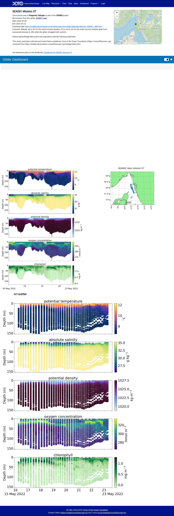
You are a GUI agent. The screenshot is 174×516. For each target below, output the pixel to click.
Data (70, 3)
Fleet (64, 3)
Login (103, 3)
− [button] (117, 16)
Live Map (46, 3)
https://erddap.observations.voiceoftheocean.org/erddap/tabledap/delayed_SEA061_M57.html (63, 26)
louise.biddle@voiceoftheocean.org (112, 513)
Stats (76, 3)
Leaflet (139, 43)
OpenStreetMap (148, 43)
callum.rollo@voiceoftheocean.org (74, 513)
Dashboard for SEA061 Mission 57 (58, 52)
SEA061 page (41, 18)
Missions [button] (55, 3)
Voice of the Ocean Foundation (95, 510)
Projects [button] (94, 3)
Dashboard (84, 3)
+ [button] (117, 13)
